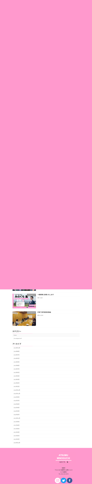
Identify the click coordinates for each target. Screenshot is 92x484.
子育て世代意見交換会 (44, 312)
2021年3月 (16, 432)
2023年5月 (16, 372)
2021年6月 (16, 425)
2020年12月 (17, 442)
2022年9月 (16, 397)
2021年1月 (16, 439)
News (15, 335)
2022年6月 (16, 404)
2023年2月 (16, 383)
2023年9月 (16, 362)
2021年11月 (17, 418)
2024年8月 (16, 351)
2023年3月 (16, 379)
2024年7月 (16, 355)
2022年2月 (16, 414)
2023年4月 (16, 376)
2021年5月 (16, 428)
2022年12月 (17, 390)
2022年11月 (17, 393)
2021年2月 (16, 435)
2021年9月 (16, 421)
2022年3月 (16, 411)
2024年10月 (17, 348)
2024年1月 (16, 358)
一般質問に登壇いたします (45, 294)
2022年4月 (16, 407)
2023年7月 (16, 369)
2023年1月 (16, 386)
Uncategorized (18, 338)
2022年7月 (16, 400)
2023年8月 (16, 365)
